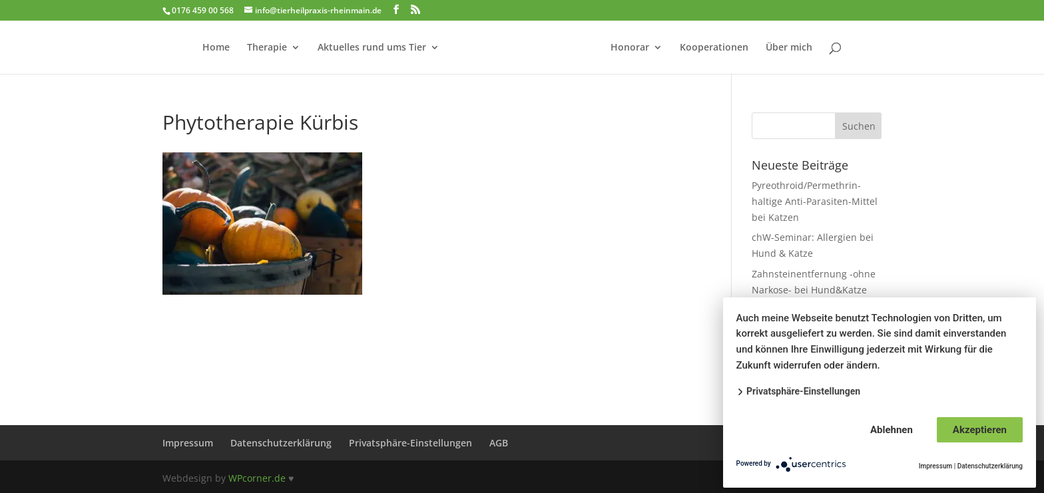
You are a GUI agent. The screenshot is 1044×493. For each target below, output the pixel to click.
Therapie (267, 48)
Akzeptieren (980, 430)
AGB (498, 442)
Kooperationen (714, 48)
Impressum (187, 442)
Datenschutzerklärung (281, 442)
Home (216, 48)
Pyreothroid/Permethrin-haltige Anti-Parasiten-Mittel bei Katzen (815, 201)
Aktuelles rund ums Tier (372, 48)
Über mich (789, 48)
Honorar (630, 48)
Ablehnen (891, 430)
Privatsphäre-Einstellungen (410, 442)
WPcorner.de (257, 478)
